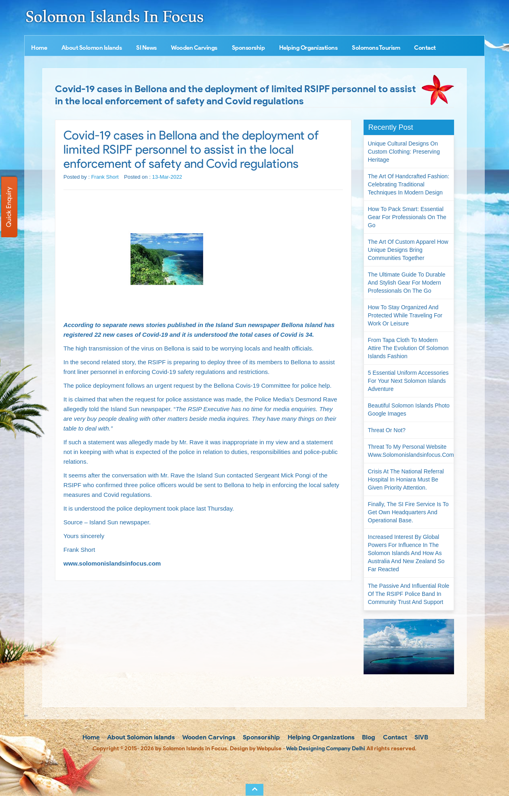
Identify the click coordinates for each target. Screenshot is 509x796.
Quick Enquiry (9, 207)
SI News (146, 47)
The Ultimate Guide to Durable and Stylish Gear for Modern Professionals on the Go (407, 282)
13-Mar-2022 (167, 177)
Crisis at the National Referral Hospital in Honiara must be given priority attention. (406, 479)
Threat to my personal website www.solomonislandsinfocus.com (411, 450)
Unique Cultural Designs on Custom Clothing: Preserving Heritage (404, 151)
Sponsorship (248, 47)
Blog (367, 737)
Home (39, 47)
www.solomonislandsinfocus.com (112, 563)
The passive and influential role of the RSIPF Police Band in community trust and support (409, 594)
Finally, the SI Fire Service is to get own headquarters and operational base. (408, 512)
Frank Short (105, 177)
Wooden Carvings (194, 47)
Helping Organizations (308, 47)
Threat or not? (387, 430)
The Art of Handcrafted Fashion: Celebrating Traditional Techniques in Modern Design (409, 184)
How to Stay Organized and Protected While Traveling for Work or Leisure (405, 315)
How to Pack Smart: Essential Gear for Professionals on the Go (407, 217)
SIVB (420, 737)
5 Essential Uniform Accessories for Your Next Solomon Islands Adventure (408, 380)
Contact (425, 47)
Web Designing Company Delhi (325, 748)
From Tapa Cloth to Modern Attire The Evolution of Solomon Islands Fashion (408, 348)
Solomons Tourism (376, 47)
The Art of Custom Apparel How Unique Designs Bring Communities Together (408, 250)
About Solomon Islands (91, 47)
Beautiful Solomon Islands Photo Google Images (409, 409)
